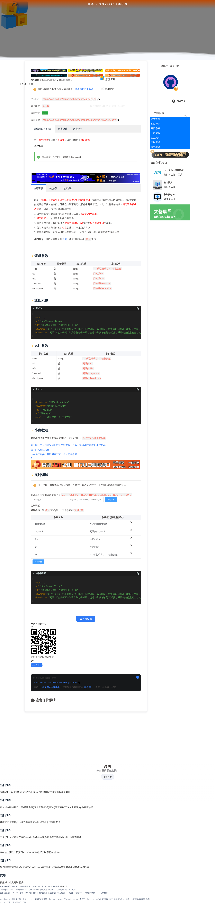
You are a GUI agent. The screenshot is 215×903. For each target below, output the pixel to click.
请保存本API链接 (51, 686)
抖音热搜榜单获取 (48, 836)
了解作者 (108, 776)
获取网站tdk (170, 193)
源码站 (28, 892)
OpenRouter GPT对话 (39, 866)
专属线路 (67, 187)
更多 (21, 881)
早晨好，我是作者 (170, 65)
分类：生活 (169, 186)
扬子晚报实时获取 (45, 791)
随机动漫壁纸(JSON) (44, 806)
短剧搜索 (4, 866)
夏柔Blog (4, 881)
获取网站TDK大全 (64, 806)
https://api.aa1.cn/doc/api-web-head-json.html (55, 682)
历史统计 (62, 128)
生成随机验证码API (80, 866)
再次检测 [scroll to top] (38, 145)
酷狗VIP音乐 (6, 791)
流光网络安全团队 (20, 902)
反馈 (64, 238)
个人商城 (13, 881)
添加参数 (38, 561)
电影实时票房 (44, 851)
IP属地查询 (54, 821)
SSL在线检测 (103, 892)
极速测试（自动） (43, 128)
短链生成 (51, 892)
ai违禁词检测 (19, 791)
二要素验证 (29, 821)
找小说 (19, 821)
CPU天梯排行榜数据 (173, 169)
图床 (34, 892)
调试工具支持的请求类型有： (81, 494)
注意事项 (38, 187)
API (12, 892)
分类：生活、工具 (173, 174)
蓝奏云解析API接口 (19, 866)
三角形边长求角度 (9, 836)
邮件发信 (34, 836)
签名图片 (168, 181)
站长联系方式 (38, 623)
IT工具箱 (60, 892)
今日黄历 (18, 851)
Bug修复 (53, 187)
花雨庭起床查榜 (8, 821)
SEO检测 (69, 892)
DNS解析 (19, 892)
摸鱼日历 (31, 791)
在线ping (55, 851)
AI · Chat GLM (30, 851)
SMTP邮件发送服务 (60, 866)
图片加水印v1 (7, 806)
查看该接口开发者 (84, 88)
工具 (112, 78)
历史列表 (77, 128)
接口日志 (63, 886)
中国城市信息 (42, 821)
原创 (107, 78)
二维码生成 (24, 836)
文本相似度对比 (62, 791)
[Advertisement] (107, 738)
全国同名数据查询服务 (69, 836)
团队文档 (42, 892)
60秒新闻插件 (89, 892)
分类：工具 (169, 198)
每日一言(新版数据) (24, 806)
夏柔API (88, 686)
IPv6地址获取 (7, 851)
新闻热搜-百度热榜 (83, 806)
